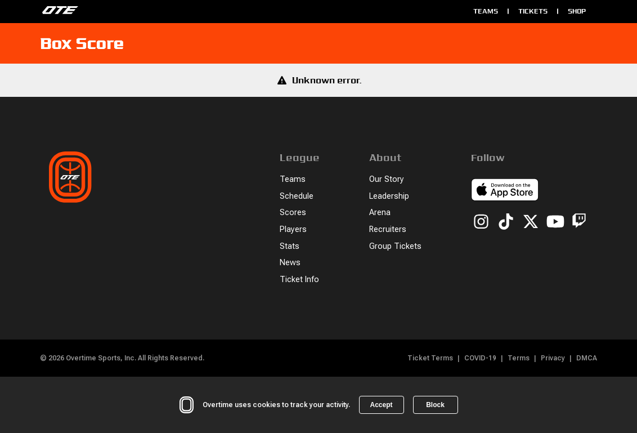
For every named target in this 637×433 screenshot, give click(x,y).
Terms (519, 358)
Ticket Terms (430, 358)
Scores (293, 212)
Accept (381, 405)
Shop (577, 11)
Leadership (389, 196)
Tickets (533, 11)
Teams (485, 11)
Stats (289, 246)
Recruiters (387, 229)
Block (435, 405)
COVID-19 (480, 358)
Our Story (386, 179)
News (290, 262)
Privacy (553, 358)
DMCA (586, 358)
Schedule (296, 196)
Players (293, 229)
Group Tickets (395, 246)
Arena (380, 212)
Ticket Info (299, 279)
